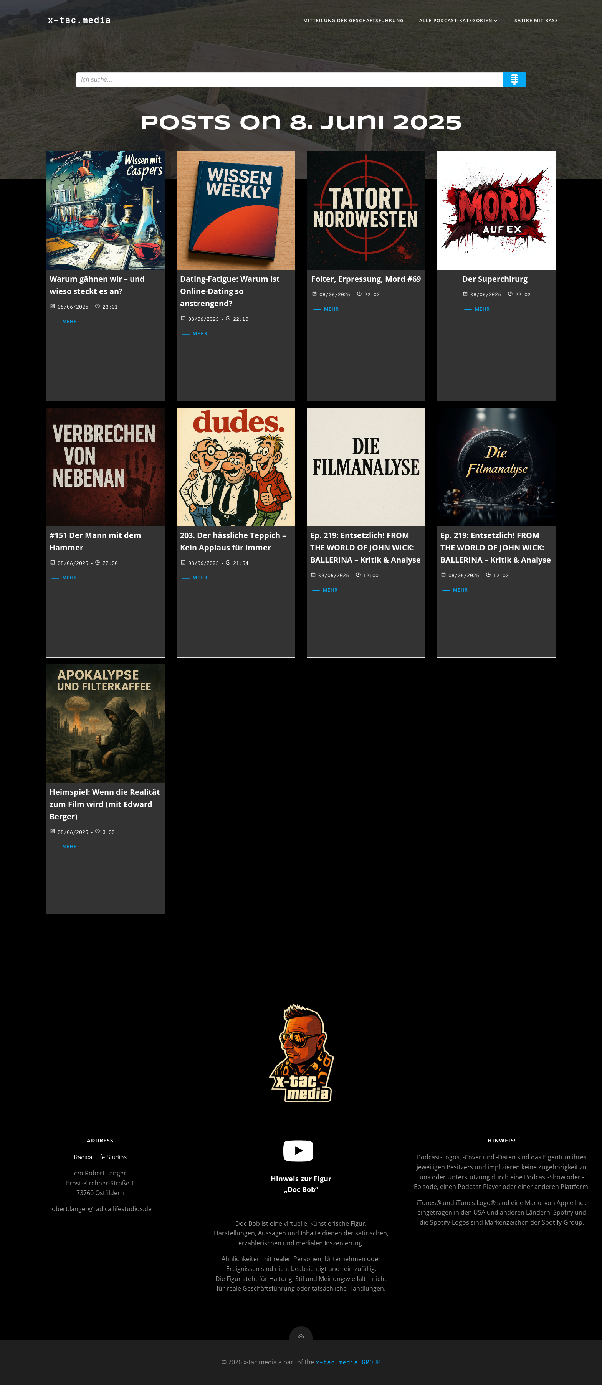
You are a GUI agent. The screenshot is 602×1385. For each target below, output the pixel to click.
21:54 (236, 564)
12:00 (367, 576)
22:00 (106, 564)
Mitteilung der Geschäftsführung (353, 20)
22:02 (368, 295)
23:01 (106, 307)
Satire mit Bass (536, 20)
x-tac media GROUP (348, 1363)
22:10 (236, 320)
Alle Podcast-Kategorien (459, 20)
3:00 (104, 833)
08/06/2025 (69, 307)
